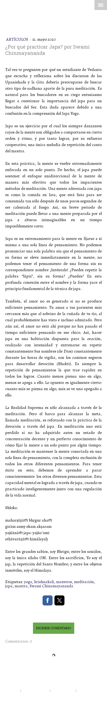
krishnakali (44, 582)
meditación (84, 582)
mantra (21, 586)
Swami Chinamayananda (51, 586)
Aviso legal (12, 690)
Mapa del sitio (86, 690)
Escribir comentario (53, 628)
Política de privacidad (35, 690)
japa (9, 586)
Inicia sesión (13, 700)
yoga (28, 582)
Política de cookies (63, 690)
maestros (64, 582)
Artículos (17, 39)
